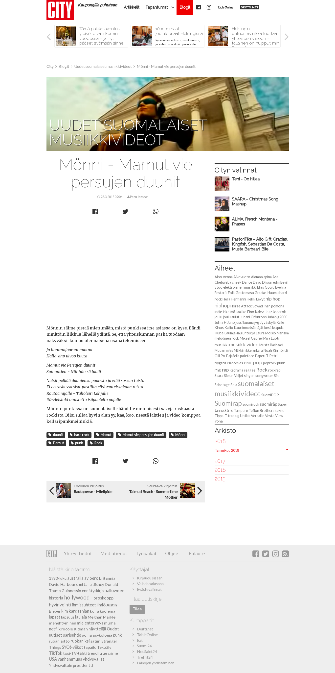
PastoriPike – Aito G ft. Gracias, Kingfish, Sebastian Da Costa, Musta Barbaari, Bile (260, 244)
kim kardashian (75, 611)
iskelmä (229, 311)
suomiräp (268, 404)
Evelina (280, 287)
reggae (249, 370)
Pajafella (232, 356)
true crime (108, 653)
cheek (236, 282)
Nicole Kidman (74, 628)
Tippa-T (221, 416)
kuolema (107, 611)
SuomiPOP (270, 395)
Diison (267, 282)
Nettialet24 (147, 651)
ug (237, 416)
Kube (219, 333)
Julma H (220, 322)
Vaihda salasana (150, 583)
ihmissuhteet (84, 604)
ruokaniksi (80, 641)
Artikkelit (131, 7)
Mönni (178, 435)
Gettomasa (245, 293)
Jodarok (279, 312)
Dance (247, 282)
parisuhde (72, 635)
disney (98, 584)
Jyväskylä (268, 322)
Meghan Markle (101, 617)
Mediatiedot (113, 553)
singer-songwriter (258, 376)
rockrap (274, 370)
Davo (257, 282)
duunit (55, 435)
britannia (107, 578)
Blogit (184, 7)
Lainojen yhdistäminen (155, 662)
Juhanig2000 (277, 317)
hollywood (77, 597)
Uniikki (245, 416)
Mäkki (238, 350)
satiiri (95, 641)
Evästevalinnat (149, 589)
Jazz (268, 312)
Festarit (221, 293)
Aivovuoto (241, 277)
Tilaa (137, 609)
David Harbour (62, 584)
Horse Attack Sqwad (246, 306)
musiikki (221, 345)
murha (110, 623)
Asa (275, 277)
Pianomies (235, 363)
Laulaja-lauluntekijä (239, 333)
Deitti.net (145, 628)
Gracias (261, 293)
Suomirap (228, 403)
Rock (96, 443)
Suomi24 (144, 645)
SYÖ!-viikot (72, 647)
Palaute (196, 553)
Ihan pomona (274, 306)
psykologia (102, 635)
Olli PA (220, 356)
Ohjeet (172, 553)
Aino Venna (224, 277)
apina (268, 277)
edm (276, 282)
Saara (219, 376)
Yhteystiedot (78, 553)
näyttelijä (97, 628)
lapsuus (67, 617)
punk (77, 443)
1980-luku (58, 578)
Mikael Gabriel (251, 338)
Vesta (269, 416)
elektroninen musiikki (239, 287)
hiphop (222, 305)
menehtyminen (62, 623)
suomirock (251, 404)
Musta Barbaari (271, 345)
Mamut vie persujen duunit (141, 435)
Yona (219, 421)
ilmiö (101, 604)
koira (94, 611)
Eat (140, 640)
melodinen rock (227, 338)
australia (75, 578)
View (279, 416)
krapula (278, 327)
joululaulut (231, 317)
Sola (233, 385)
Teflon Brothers (261, 410)
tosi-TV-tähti (75, 653)
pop (257, 362)
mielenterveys (90, 622)
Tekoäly (104, 647)
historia (56, 598)
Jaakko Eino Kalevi (250, 312)
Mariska (283, 333)
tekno (280, 410)
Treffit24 (145, 657)
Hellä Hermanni (234, 299)
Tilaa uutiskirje (146, 599)
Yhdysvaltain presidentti (71, 665)
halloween (114, 590)
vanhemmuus (70, 659)
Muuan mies (224, 350)
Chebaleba (223, 282)
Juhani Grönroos (253, 317)
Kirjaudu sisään (149, 577)
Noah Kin (271, 350)
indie (218, 312)
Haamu (273, 293)
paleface (247, 355)
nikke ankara (253, 350)
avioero (91, 578)
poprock (269, 363)
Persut (56, 443)
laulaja (81, 617)
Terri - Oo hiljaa (246, 178)
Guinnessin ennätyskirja (83, 590)
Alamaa (257, 277)
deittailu (84, 584)
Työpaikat (146, 553)
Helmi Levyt (256, 299)
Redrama (236, 370)
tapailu (90, 647)
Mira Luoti (271, 338)
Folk (231, 292)
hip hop (273, 298)
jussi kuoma (245, 322)
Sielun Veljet (233, 376)
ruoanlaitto (59, 641)
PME (248, 363)
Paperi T (261, 356)
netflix (55, 628)
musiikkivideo (244, 344)
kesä (267, 327)
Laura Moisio (266, 333)
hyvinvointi (60, 604)
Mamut (104, 435)
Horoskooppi (102, 598)
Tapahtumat (156, 7)
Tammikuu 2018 (227, 450)
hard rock (79, 435)
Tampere (241, 410)
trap (231, 416)
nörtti (283, 350)
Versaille (257, 416)
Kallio (228, 327)
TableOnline (147, 634)
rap (225, 370)
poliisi (87, 635)
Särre (228, 410)
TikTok (55, 653)
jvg (256, 322)
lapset (54, 617)
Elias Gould (265, 287)
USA (53, 659)
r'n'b (218, 370)
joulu (218, 317)
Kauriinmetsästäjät (249, 327)
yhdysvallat (93, 659)
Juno (231, 322)
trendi (93, 653)
